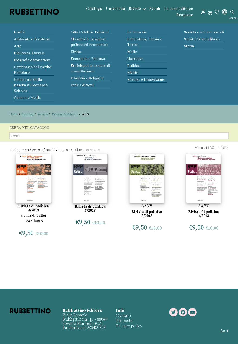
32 (213, 148)
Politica (133, 65)
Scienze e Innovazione (146, 79)
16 (207, 148)
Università (115, 8)
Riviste (135, 8)
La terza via (137, 32)
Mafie (132, 51)
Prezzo (37, 150)
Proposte (184, 15)
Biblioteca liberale (29, 53)
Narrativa (135, 58)
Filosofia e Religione (87, 78)
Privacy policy (129, 325)
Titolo (13, 150)
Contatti (123, 315)
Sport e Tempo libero (202, 39)
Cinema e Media (27, 97)
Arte (17, 46)
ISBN (25, 150)
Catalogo (94, 8)
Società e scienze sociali (204, 32)
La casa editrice (178, 8)
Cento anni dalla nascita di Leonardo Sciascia (31, 85)
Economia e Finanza (88, 58)
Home (14, 114)
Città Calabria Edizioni (90, 32)
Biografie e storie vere (32, 60)
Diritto (76, 51)
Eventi (154, 8)
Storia (189, 46)
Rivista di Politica (68, 114)
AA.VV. (147, 205)
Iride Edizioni (82, 85)
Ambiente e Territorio (32, 39)
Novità (19, 32)
